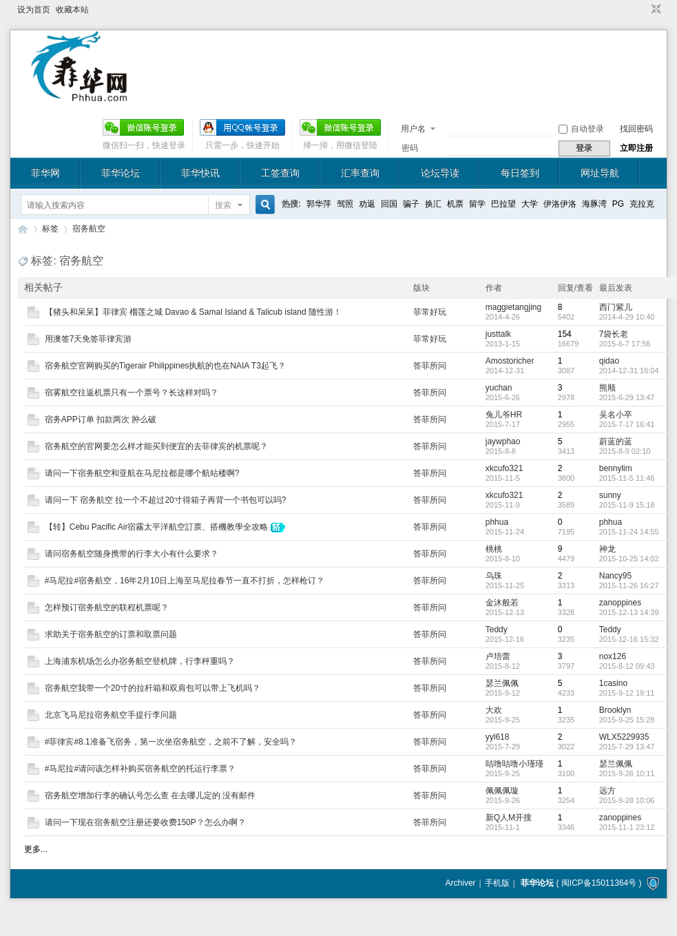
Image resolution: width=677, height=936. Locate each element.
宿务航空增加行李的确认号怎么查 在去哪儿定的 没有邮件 (150, 795)
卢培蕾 (498, 656)
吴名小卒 (615, 414)
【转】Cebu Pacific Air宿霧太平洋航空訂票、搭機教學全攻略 (157, 527)
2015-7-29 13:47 (627, 746)
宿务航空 (88, 228)
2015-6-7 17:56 (625, 344)
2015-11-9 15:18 (627, 505)
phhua (497, 522)
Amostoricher (510, 361)
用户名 (413, 129)
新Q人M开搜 (509, 817)
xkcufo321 (504, 468)
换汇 (433, 204)
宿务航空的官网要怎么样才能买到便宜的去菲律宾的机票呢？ (156, 446)
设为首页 (33, 9)
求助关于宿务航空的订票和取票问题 (111, 634)
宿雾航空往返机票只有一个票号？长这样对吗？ (131, 392)
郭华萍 (318, 204)
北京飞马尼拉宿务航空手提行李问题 (111, 715)
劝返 (367, 204)
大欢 (494, 710)
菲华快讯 (200, 172)
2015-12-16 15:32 (629, 639)
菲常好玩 (429, 312)
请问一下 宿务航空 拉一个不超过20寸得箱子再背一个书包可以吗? (166, 500)
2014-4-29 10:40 (627, 317)
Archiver (461, 883)
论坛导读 (440, 172)
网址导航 (600, 172)
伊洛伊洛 (559, 204)
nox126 (612, 656)
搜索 (223, 205)
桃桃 (494, 549)
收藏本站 (72, 9)
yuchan (499, 388)
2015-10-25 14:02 (629, 558)
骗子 (411, 204)
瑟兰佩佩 (502, 683)
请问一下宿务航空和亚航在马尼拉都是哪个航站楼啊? (142, 473)
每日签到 (520, 172)
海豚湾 (594, 204)
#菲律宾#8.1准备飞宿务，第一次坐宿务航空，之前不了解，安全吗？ (171, 742)
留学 (477, 204)
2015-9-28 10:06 (627, 800)
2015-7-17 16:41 (627, 424)
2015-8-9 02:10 (625, 451)
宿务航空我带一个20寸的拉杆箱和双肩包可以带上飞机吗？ (152, 688)
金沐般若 (502, 602)
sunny (610, 495)
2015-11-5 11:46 (627, 478)
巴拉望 (503, 204)
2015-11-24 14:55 (629, 532)
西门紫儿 (615, 307)
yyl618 (498, 737)
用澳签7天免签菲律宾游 (88, 339)
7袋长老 (614, 334)
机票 (455, 204)
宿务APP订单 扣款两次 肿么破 (101, 419)
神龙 (607, 549)
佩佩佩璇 (502, 790)
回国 (389, 204)
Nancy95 (615, 576)
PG (618, 204)
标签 (50, 228)
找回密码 (636, 129)
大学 (529, 204)
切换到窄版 (655, 9)
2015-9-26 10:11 (627, 773)
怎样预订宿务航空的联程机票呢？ (107, 607)
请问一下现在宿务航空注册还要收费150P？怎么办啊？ (145, 822)
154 (565, 334)
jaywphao (503, 441)
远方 (607, 790)
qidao (609, 361)
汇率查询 (360, 172)
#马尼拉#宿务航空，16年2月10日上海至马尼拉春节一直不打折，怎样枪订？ (185, 580)
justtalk (498, 334)
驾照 (345, 204)
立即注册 (636, 148)
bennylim (615, 468)
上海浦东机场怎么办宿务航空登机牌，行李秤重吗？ (140, 661)
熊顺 (607, 388)
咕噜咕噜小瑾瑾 (514, 764)
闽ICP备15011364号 (598, 883)
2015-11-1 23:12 (627, 827)
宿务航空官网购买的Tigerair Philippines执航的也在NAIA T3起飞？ (165, 366)
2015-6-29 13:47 (627, 397)
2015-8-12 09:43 (627, 666)
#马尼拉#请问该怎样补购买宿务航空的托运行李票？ (140, 768)
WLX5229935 (624, 737)
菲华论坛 (120, 172)
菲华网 (45, 172)
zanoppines (620, 602)
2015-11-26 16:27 (629, 585)
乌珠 (494, 576)
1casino (613, 683)
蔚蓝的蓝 (615, 441)
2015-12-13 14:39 (629, 612)
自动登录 (581, 129)
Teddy (497, 629)
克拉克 (641, 204)
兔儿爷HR (504, 414)
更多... (36, 849)
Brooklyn (615, 710)
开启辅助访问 (643, 9)
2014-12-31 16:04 (629, 370)
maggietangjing (513, 307)
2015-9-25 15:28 (627, 720)
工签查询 (280, 172)
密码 (410, 148)
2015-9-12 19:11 (627, 693)
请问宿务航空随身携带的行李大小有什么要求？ (131, 554)
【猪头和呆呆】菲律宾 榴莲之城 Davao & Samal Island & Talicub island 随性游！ (193, 312)
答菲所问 (429, 366)
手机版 (497, 883)
